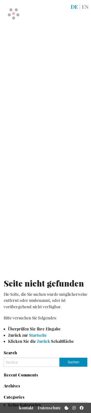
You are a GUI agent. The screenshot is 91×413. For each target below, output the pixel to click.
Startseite (38, 335)
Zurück (43, 341)
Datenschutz (49, 407)
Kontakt (26, 407)
